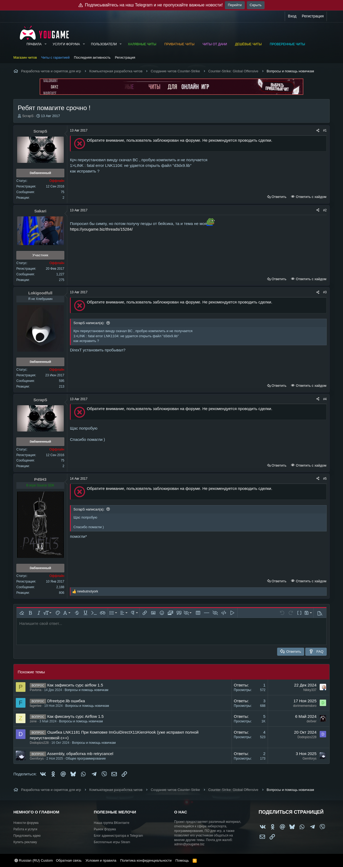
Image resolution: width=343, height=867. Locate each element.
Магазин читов (25, 57)
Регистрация (125, 57)
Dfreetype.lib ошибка (66, 701)
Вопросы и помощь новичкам (86, 690)
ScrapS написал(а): (89, 323)
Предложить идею (27, 836)
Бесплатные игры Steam (112, 842)
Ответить (278, 197)
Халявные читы (142, 44)
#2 (325, 210)
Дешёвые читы (248, 44)
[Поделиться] (317, 130)
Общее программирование (86, 758)
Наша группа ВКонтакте (111, 823)
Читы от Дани (215, 44)
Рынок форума (105, 829)
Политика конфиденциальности (146, 860)
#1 (325, 130)
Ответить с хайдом (310, 197)
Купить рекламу (25, 842)
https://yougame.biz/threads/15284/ (101, 229)
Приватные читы (179, 44)
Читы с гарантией (55, 57)
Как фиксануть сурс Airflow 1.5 (75, 716)
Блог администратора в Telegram (118, 836)
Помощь (182, 860)
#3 (325, 292)
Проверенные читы (287, 44)
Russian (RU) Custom (33, 860)
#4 (325, 399)
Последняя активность (92, 57)
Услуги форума (66, 44)
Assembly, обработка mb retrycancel (80, 753)
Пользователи (104, 44)
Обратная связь (69, 860)
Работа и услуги (25, 829)
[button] (45, 44)
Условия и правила (100, 860)
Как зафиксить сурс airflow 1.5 (75, 685)
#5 (325, 479)
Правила (34, 44)
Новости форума (26, 823)
